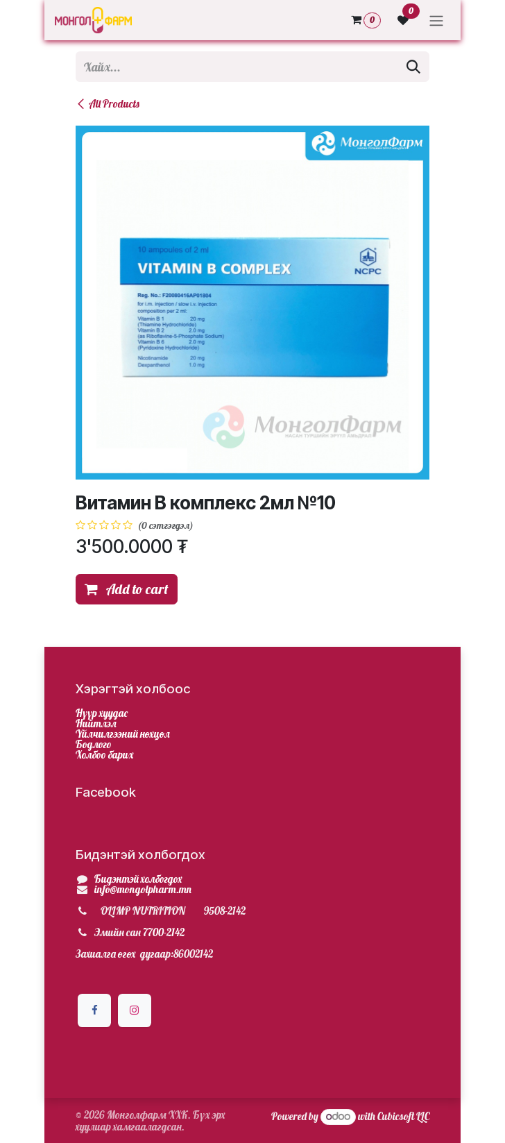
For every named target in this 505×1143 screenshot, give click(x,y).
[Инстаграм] (134, 1010)
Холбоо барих (105, 754)
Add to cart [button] (127, 589)
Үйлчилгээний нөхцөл (123, 733)
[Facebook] (94, 1010)
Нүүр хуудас (102, 713)
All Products (107, 103)
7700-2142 (164, 932)
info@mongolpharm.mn (142, 889)
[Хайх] (413, 66)
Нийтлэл (96, 723)
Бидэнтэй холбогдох (138, 879)
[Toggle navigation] (436, 20)
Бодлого (94, 744)
